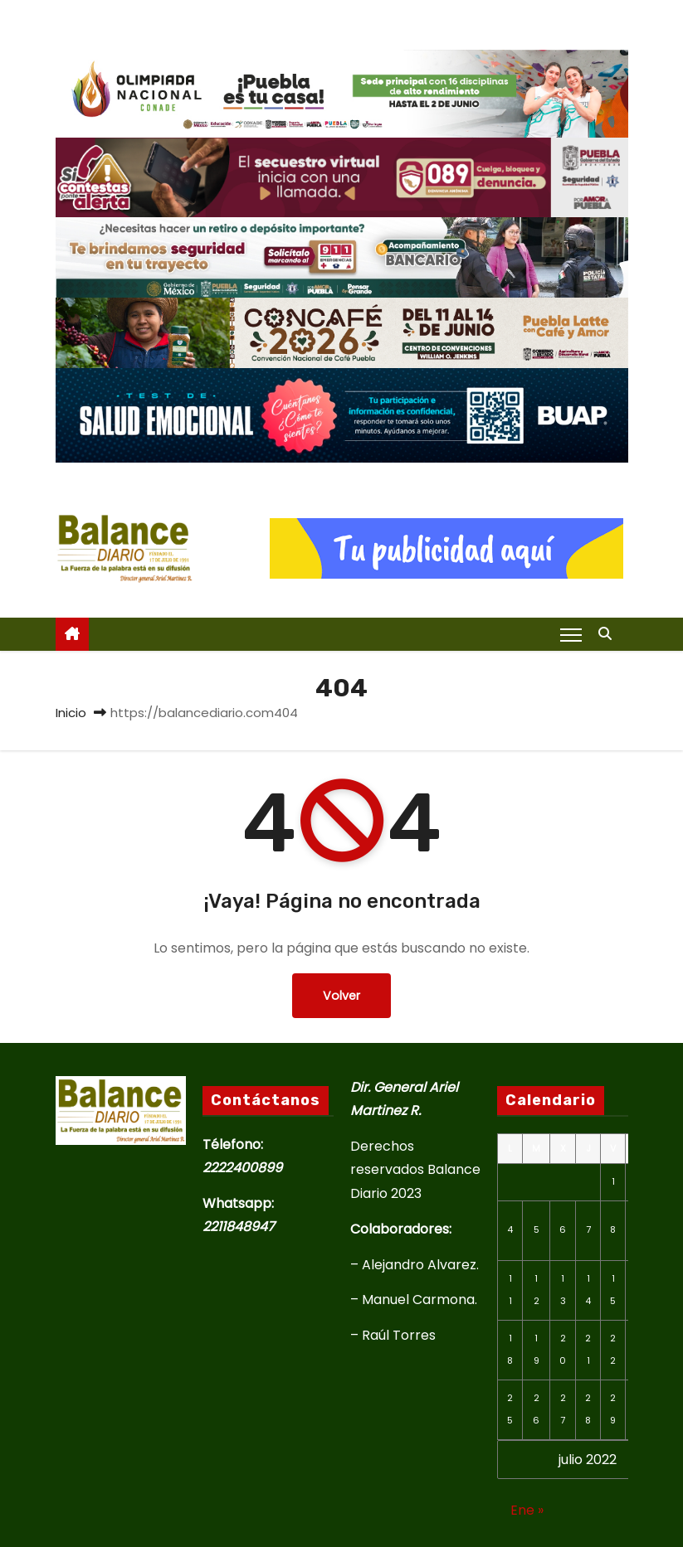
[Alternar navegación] (570, 634)
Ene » (527, 1510)
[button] (609, 634)
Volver (341, 995)
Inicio (71, 712)
